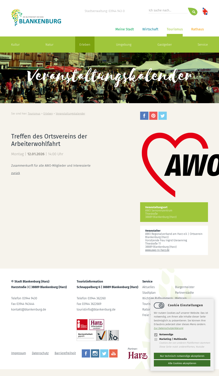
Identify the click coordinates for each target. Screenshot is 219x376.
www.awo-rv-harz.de (157, 250)
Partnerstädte (184, 293)
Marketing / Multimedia (170, 339)
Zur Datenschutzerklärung (168, 328)
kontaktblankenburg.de (28, 309)
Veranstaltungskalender (70, 113)
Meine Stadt (124, 29)
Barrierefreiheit (65, 353)
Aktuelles (148, 287)
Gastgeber (164, 44)
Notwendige (163, 334)
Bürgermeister (185, 287)
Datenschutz (40, 353)
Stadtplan (149, 293)
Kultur (15, 44)
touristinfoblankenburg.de (96, 309)
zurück (15, 173)
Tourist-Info (150, 304)
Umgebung (123, 44)
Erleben (84, 44)
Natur (49, 44)
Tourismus (175, 29)
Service (203, 44)
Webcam (181, 298)
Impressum (18, 353)
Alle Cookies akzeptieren (182, 363)
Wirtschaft (150, 29)
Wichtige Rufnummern (157, 298)
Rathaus (197, 29)
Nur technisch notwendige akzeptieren (182, 356)
